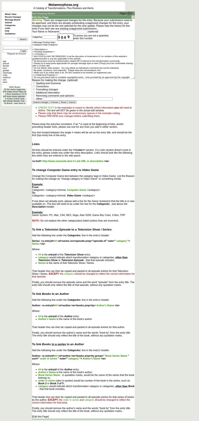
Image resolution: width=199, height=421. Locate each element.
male (5, 75)
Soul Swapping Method (43, 13)
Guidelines (10, 34)
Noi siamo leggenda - (16, 89)
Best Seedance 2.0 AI (17, 94)
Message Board (12, 20)
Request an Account (16, 54)
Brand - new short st (16, 103)
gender (6, 70)
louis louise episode (16, 96)
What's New (10, 14)
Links (7, 28)
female (6, 66)
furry (5, 68)
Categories (10, 25)
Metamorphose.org (63, 5)
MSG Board (14, 87)
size (5, 80)
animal (6, 63)
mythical (6, 77)
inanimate (7, 73)
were (5, 82)
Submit (8, 22)
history (118, 25)
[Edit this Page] (40, 416)
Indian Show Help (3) (16, 92)
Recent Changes (13, 17)
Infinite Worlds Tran (16, 101)
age (4, 61)
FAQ (7, 31)
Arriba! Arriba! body (15, 98)
